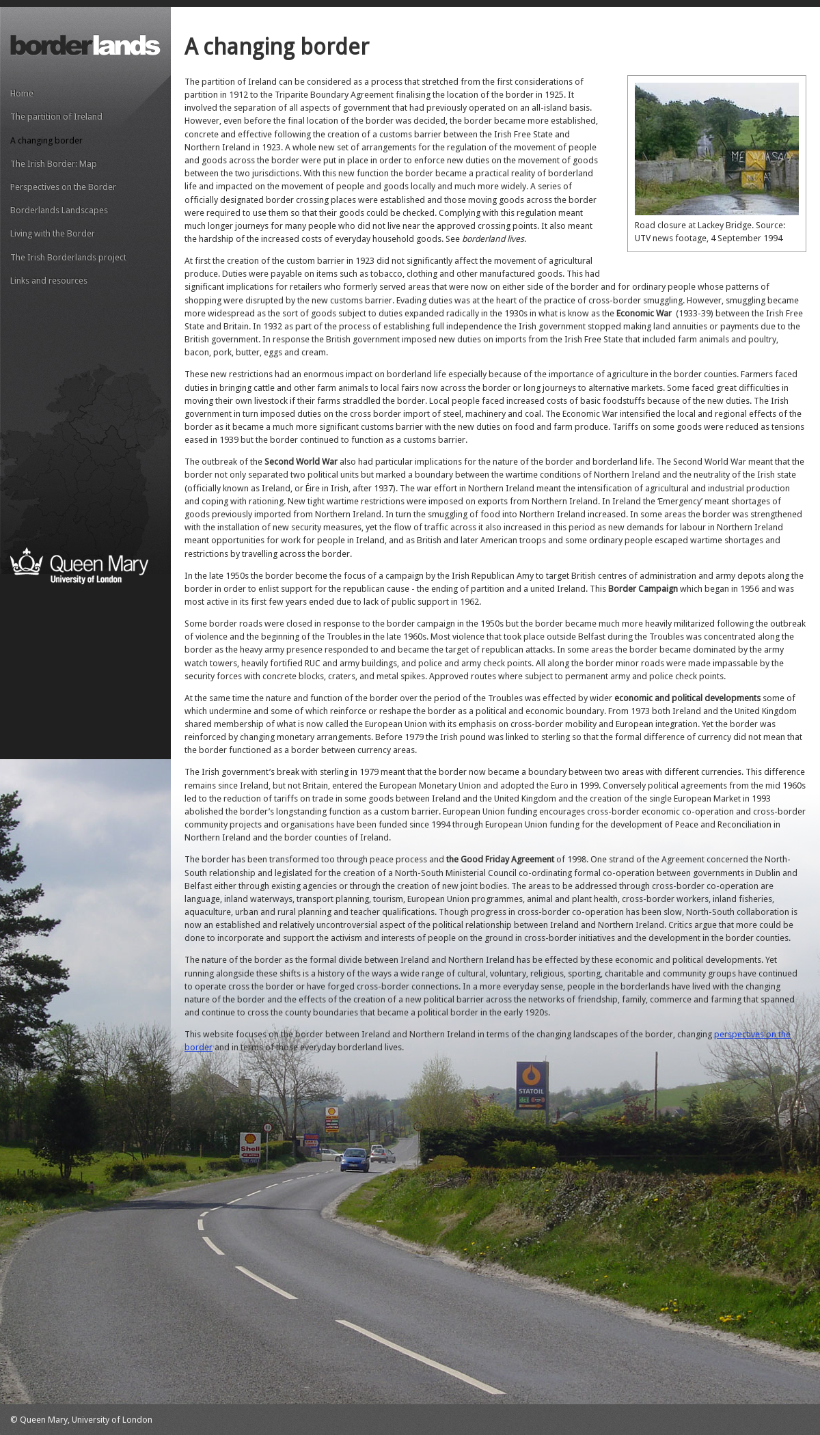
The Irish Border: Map (53, 164)
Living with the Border (52, 233)
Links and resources (48, 280)
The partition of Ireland (56, 116)
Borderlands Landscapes (59, 210)
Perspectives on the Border (63, 187)
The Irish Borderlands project (68, 257)
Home (21, 93)
